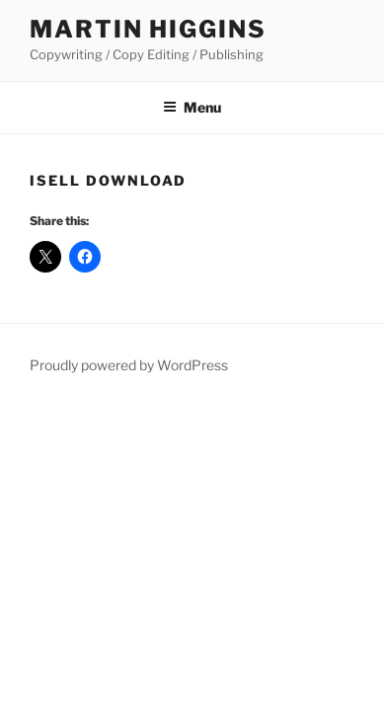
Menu (192, 107)
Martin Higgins (148, 29)
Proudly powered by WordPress (129, 364)
